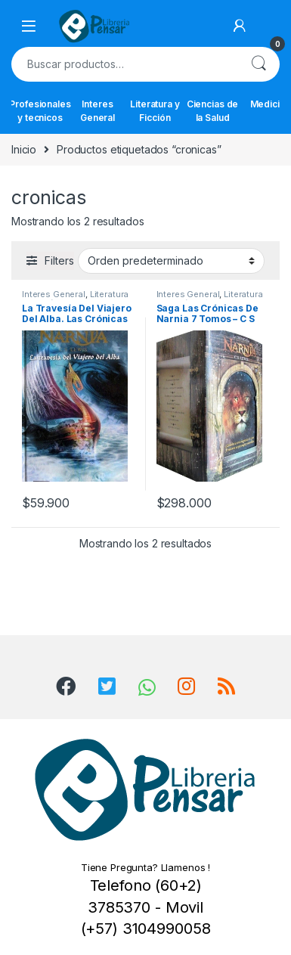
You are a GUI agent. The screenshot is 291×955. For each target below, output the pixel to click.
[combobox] (124, 64)
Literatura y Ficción (154, 110)
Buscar (258, 64)
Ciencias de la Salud (212, 110)
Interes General (97, 110)
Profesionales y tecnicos (40, 110)
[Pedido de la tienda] (171, 261)
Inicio (23, 149)
